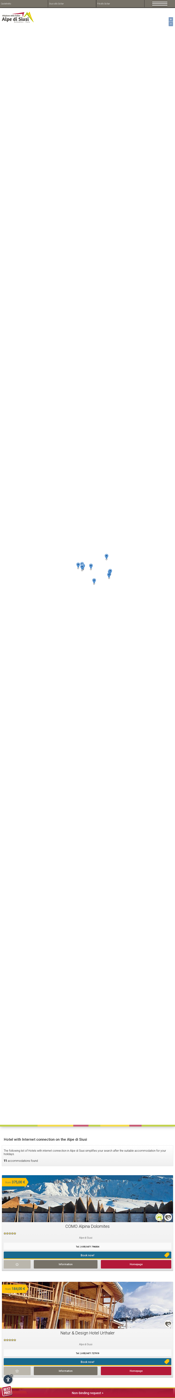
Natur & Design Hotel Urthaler (88, 1333)
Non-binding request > (52, 1392)
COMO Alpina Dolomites (87, 1226)
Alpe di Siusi (85, 1237)
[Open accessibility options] (8, 1379)
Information (66, 1264)
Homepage (136, 1264)
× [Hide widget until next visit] (11, 1375)
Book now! (87, 1255)
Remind (17, 1264)
